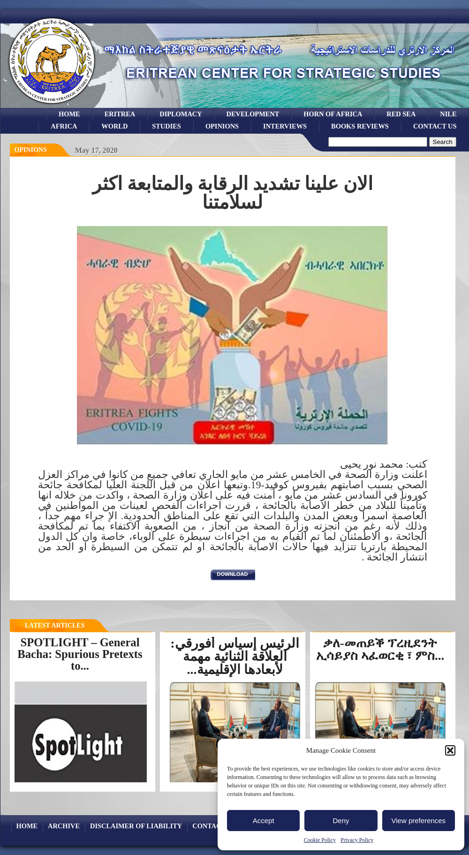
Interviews (285, 126)
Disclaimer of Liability (136, 826)
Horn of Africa (332, 114)
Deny (341, 821)
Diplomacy (180, 114)
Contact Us (435, 126)
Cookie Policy (320, 840)
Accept (263, 821)
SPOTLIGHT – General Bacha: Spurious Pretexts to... (79, 654)
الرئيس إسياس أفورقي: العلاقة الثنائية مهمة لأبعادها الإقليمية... (234, 656)
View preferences (419, 821)
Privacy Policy (356, 840)
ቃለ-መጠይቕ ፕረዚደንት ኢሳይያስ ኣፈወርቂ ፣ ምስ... (380, 649)
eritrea (120, 114)
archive (64, 826)
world (114, 126)
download (232, 574)
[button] (450, 750)
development (253, 114)
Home (69, 114)
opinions (222, 126)
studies (166, 126)
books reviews (360, 126)
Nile (448, 114)
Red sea (401, 114)
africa (64, 126)
